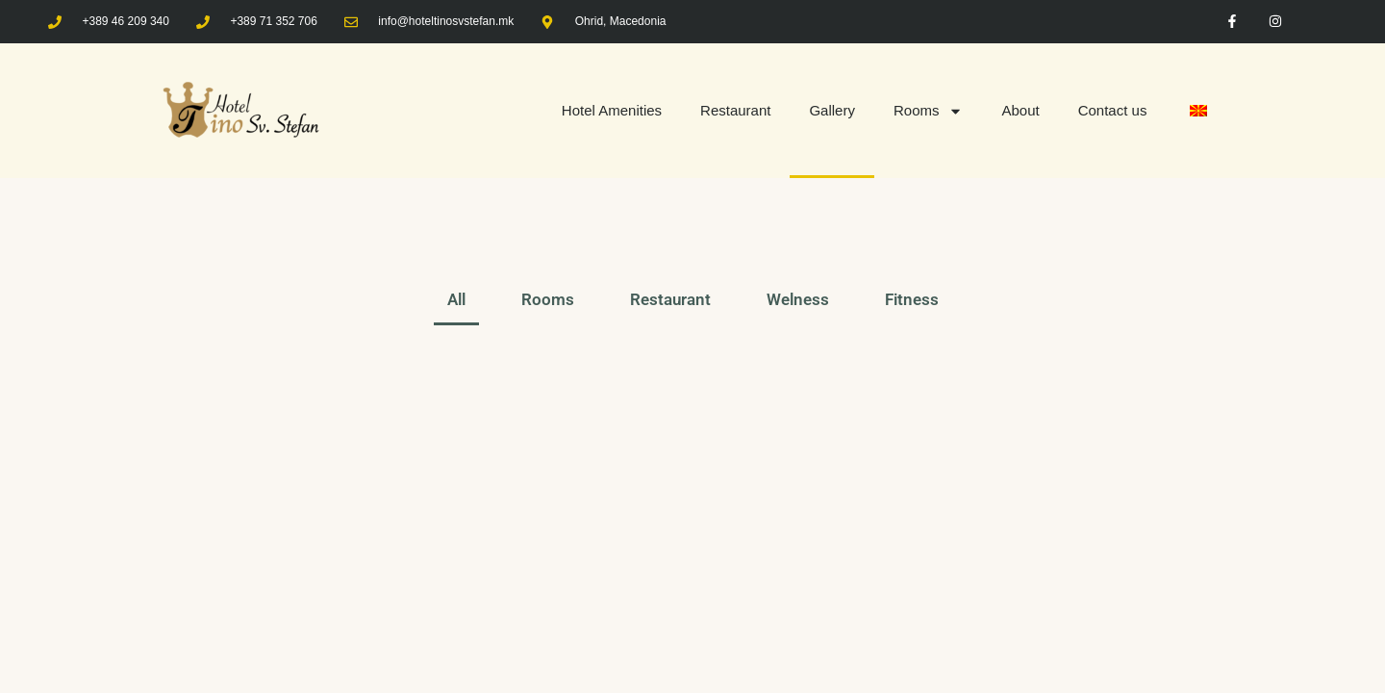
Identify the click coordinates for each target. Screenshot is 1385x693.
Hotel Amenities (612, 110)
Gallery (832, 110)
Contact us (1112, 110)
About (1020, 110)
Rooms (929, 111)
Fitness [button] (912, 299)
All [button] (456, 299)
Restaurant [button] (670, 299)
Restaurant (735, 110)
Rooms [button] (547, 299)
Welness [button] (798, 299)
